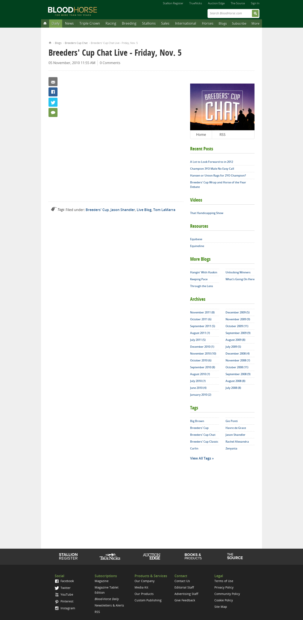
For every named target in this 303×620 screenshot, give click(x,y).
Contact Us (182, 581)
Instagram (65, 608)
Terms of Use (223, 581)
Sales (165, 23)
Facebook (53, 91)
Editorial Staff (184, 587)
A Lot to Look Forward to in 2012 (211, 162)
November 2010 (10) (203, 353)
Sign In (255, 3)
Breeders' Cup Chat (202, 435)
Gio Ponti (232, 421)
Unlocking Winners (238, 272)
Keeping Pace (199, 279)
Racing (111, 23)
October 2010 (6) (200, 360)
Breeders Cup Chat (76, 43)
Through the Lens (201, 286)
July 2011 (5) (198, 340)
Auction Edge (216, 3)
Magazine (102, 581)
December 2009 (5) (238, 312)
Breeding (129, 23)
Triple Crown (89, 23)
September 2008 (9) (238, 374)
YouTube (64, 594)
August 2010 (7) (200, 374)
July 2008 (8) (233, 388)
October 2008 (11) (237, 367)
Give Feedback (184, 600)
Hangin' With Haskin (203, 272)
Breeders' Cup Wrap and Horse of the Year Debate (218, 184)
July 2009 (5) (233, 347)
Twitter (53, 102)
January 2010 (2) (200, 395)
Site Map (220, 607)
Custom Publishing (148, 600)
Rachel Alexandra (237, 441)
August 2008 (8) (235, 381)
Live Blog (144, 209)
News (69, 23)
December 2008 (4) (238, 353)
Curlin (194, 448)
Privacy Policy (223, 587)
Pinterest (64, 601)
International (185, 23)
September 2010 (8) (202, 367)
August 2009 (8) (235, 340)
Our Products (144, 594)
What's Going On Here (240, 279)
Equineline (197, 246)
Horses (208, 23)
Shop (193, 556)
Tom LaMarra (164, 209)
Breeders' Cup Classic (204, 441)
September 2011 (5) (202, 326)
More (255, 23)
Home (50, 42)
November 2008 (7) (238, 360)
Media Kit (141, 587)
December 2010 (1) (202, 347)
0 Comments (110, 62)
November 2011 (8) (202, 312)
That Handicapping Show (206, 213)
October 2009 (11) (237, 326)
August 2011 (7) (200, 333)
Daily (56, 23)
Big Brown (197, 421)
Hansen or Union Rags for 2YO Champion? (218, 175)
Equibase (196, 239)
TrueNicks (195, 3)
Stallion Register (173, 3)
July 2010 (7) (198, 381)
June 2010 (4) (198, 388)
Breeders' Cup (97, 209)
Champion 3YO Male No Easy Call (212, 169)
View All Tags (200, 458)
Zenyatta (231, 448)
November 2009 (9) (238, 319)
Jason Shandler (123, 209)
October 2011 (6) (200, 319)
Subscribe (239, 23)
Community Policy (227, 594)
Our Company (145, 581)
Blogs (223, 23)
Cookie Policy (223, 600)
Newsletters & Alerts (109, 605)
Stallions (149, 23)
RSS (223, 134)
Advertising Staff (186, 594)
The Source (238, 3)
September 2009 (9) (238, 333)
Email (53, 81)
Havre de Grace (236, 428)
